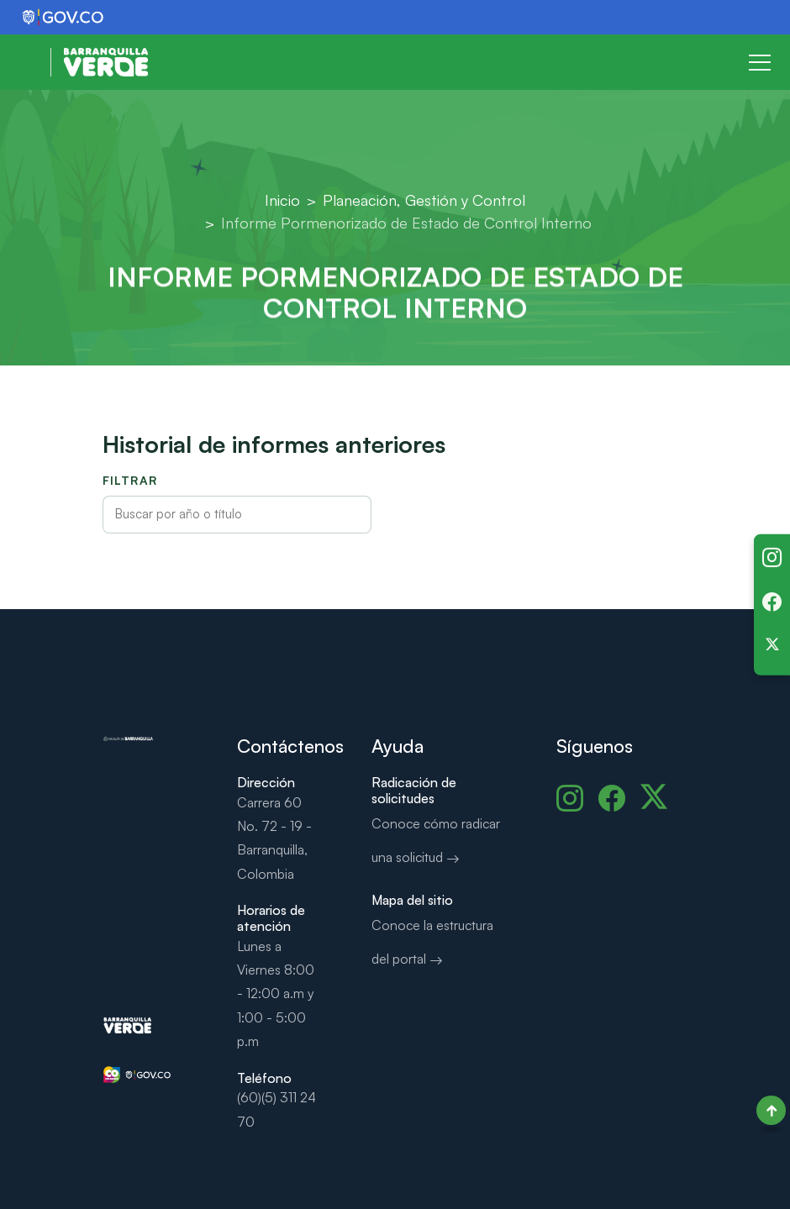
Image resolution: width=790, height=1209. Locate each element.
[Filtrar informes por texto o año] (237, 515)
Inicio (282, 200)
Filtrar (130, 480)
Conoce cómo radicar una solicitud (435, 840)
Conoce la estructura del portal (432, 942)
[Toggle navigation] (760, 62)
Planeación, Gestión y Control (424, 200)
